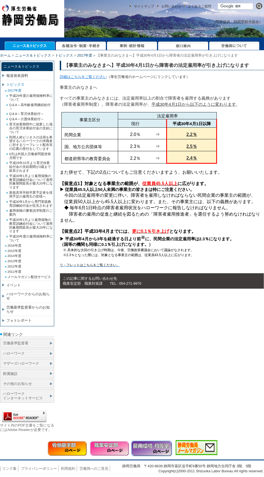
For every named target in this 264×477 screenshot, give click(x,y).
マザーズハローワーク (21, 363)
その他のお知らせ (17, 384)
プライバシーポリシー (39, 468)
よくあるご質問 (199, 6)
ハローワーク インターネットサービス (23, 396)
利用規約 (68, 468)
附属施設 (10, 374)
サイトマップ (144, 6)
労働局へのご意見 (93, 468)
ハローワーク (14, 353)
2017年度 (84, 55)
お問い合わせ (171, 6)
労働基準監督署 (15, 343)
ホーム (5, 55)
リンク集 (9, 468)
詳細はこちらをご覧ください (83, 77)
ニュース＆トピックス (33, 55)
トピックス (64, 55)
